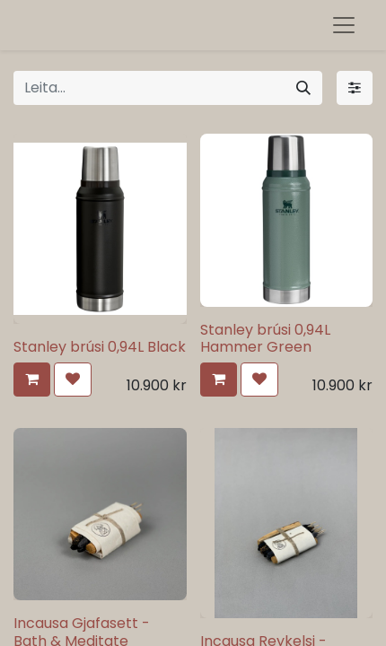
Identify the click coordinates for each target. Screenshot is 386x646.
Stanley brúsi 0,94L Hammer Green (265, 338)
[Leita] (303, 88)
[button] (31, 379)
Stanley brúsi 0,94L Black (99, 346)
